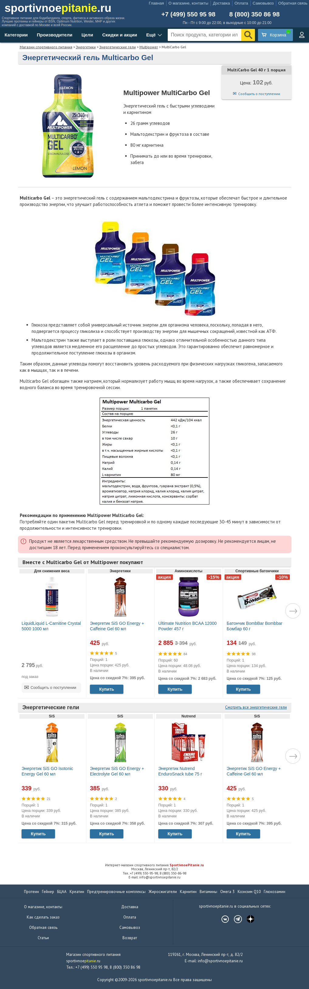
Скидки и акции (119, 34)
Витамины (208, 891)
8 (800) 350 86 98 (254, 14)
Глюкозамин (274, 891)
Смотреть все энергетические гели (256, 707)
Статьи (43, 937)
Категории (16, 34)
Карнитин (188, 891)
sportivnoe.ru (58, 8)
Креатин (77, 891)
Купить (106, 689)
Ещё (151, 34)
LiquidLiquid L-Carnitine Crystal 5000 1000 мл (51, 626)
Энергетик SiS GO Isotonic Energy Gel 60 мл (47, 771)
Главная (156, 3)
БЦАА (62, 891)
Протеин (31, 891)
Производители (54, 34)
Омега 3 (227, 891)
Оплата (241, 3)
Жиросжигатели (163, 891)
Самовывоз (263, 3)
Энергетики (86, 47)
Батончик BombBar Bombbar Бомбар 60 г (254, 626)
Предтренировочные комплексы (116, 891)
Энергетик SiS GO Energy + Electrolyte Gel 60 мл (117, 771)
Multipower (148, 47)
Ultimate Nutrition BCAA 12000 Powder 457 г (187, 626)
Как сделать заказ (43, 917)
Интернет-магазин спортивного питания (154, 865)
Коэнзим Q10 (249, 891)
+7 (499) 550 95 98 (188, 14)
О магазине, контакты (188, 3)
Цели (87, 34)
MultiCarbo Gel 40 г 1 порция (256, 70)
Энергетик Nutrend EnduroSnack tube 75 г (180, 771)
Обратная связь (292, 3)
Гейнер (48, 891)
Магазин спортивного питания (46, 47)
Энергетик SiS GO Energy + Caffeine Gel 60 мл (117, 626)
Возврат (129, 937)
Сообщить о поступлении (259, 93)
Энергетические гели (117, 47)
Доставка (221, 3)
